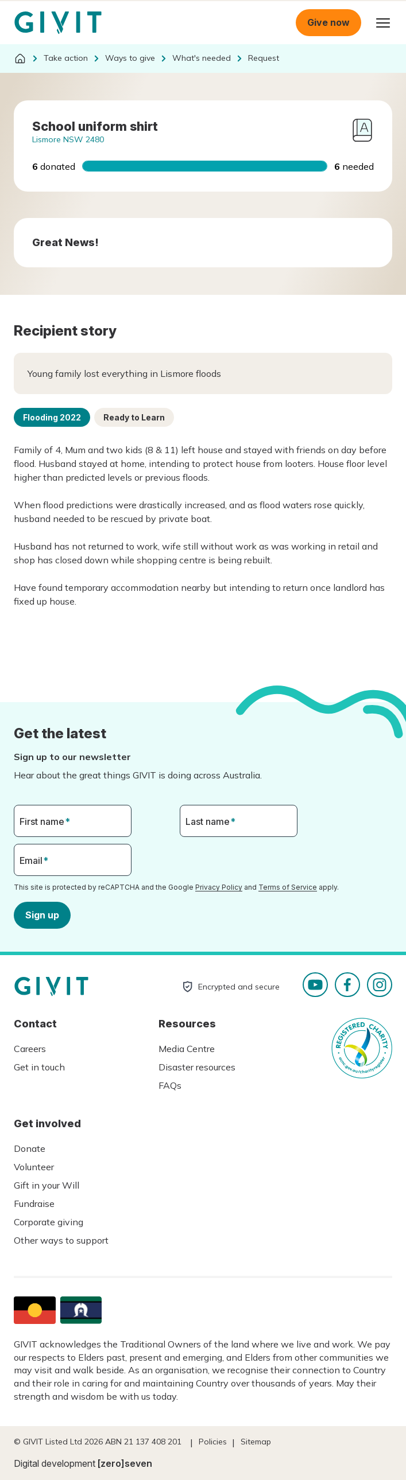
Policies (213, 1441)
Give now (328, 22)
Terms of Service (287, 887)
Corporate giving (48, 1222)
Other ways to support (61, 1240)
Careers (30, 1048)
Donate (29, 1148)
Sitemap (256, 1441)
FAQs (169, 1085)
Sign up (42, 914)
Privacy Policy (218, 887)
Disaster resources (196, 1067)
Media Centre (186, 1048)
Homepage (58, 22)
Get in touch (39, 1067)
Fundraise (34, 1203)
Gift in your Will (46, 1185)
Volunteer (34, 1167)
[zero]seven (125, 1463)
